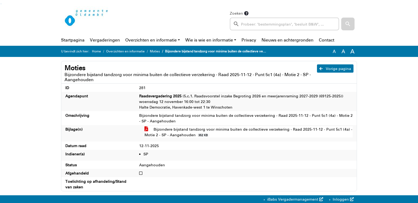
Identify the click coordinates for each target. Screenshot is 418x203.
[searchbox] (284, 24)
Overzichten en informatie (151, 40)
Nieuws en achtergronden (288, 40)
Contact (326, 40)
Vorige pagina (335, 68)
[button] (348, 24)
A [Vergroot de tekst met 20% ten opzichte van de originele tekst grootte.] (343, 51)
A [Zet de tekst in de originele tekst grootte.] (334, 51)
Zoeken (236, 13)
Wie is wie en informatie (209, 40)
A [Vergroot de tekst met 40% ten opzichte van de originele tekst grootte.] (352, 51)
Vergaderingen (105, 40)
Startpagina (73, 40)
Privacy (249, 40)
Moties (155, 51)
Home (96, 51)
